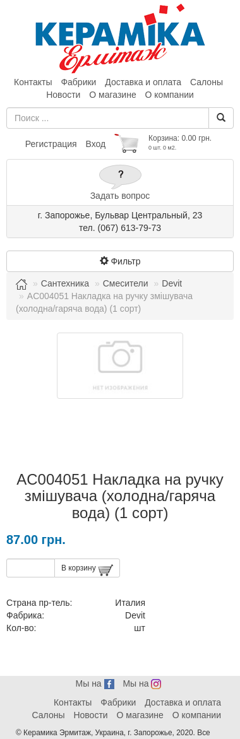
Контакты (33, 82)
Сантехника (65, 283)
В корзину (87, 570)
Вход (96, 144)
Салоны (206, 82)
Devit (172, 283)
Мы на (95, 683)
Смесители (125, 283)
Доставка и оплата (143, 82)
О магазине (112, 95)
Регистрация (51, 144)
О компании (169, 95)
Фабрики (78, 82)
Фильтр (120, 261)
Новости (63, 95)
